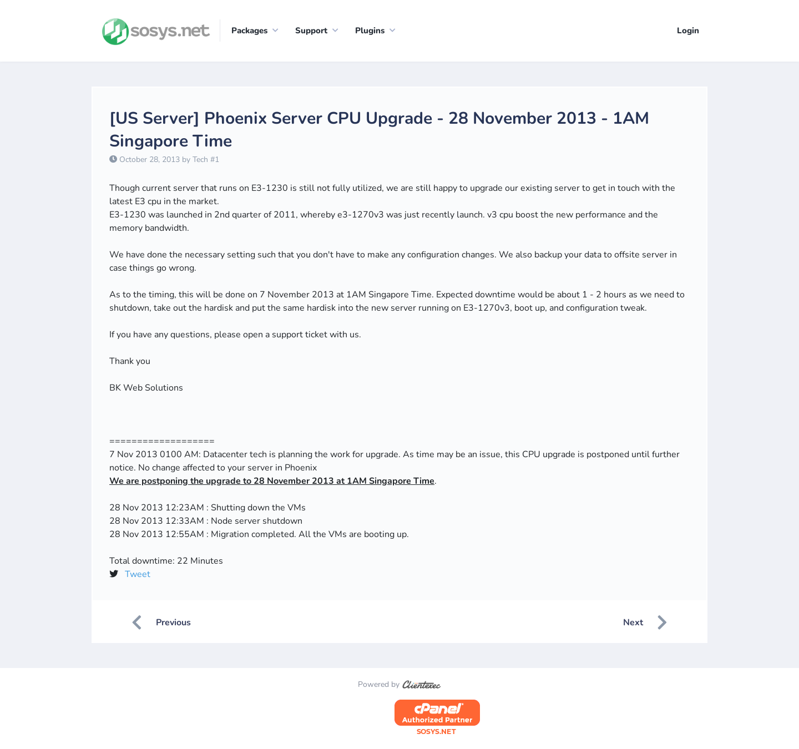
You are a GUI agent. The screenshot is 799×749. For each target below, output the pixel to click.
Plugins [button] (370, 30)
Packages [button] (249, 30)
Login (688, 30)
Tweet (137, 574)
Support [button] (311, 30)
